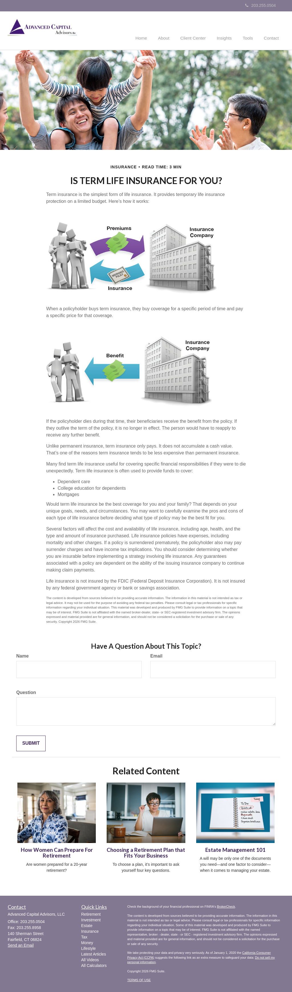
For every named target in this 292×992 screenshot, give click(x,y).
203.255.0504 (260, 5)
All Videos (90, 959)
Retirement (91, 913)
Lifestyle (88, 948)
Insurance (90, 930)
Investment (91, 919)
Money (87, 942)
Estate (87, 925)
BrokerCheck (226, 906)
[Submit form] (31, 743)
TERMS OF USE (139, 979)
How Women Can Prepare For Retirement (57, 852)
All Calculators (94, 965)
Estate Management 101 (235, 849)
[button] (171, 30)
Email (156, 655)
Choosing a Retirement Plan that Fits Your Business (146, 852)
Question (26, 691)
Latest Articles (93, 953)
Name (22, 655)
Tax (84, 936)
